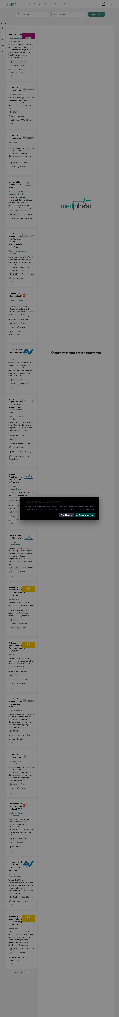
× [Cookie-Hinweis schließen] (96, 499)
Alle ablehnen (66, 515)
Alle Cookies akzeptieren (85, 515)
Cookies (39, 507)
